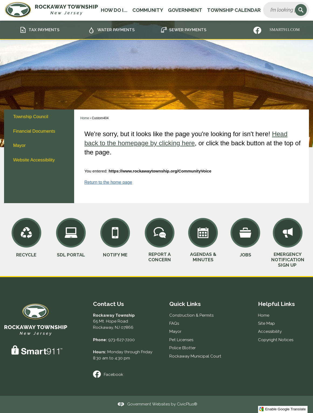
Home (84, 118)
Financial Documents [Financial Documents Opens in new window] (34, 131)
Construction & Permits (191, 315)
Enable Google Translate (282, 409)
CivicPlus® (187, 403)
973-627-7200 (121, 339)
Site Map (266, 323)
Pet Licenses (181, 339)
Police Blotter (182, 347)
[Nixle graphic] (257, 30)
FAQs (174, 323)
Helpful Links (276, 304)
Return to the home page (108, 182)
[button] (301, 10)
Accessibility (270, 331)
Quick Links (185, 304)
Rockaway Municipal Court (195, 356)
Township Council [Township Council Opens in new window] (30, 116)
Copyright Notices (275, 339)
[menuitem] (39, 117)
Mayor (19, 145)
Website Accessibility (34, 160)
